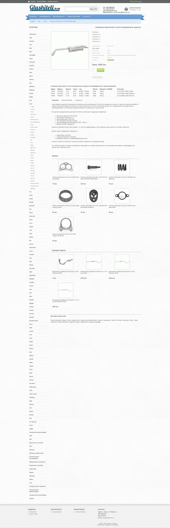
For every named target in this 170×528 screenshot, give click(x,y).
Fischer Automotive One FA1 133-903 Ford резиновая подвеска (94, 206)
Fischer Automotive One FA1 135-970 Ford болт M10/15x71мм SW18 (94, 178)
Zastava (31, 404)
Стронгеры (32, 469)
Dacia (31, 76)
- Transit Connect (34, 183)
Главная (33, 1)
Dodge (31, 97)
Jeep (30, 230)
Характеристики (66, 100)
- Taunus (32, 175)
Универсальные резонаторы (37, 495)
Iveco (30, 223)
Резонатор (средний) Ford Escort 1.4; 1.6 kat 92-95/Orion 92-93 (66, 300)
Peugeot (31, 300)
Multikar (31, 279)
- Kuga (31, 145)
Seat (30, 334)
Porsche (31, 314)
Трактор (32, 476)
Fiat (30, 100)
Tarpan (31, 366)
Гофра (31, 429)
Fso (30, 192)
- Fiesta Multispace (35, 122)
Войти (132, 1)
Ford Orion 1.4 (96, 39)
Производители (45, 16)
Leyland (31, 254)
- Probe (32, 157)
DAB (30, 72)
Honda (31, 202)
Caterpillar (32, 55)
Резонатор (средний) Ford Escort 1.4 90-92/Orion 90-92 (66, 272)
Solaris (31, 348)
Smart (31, 345)
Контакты (86, 16)
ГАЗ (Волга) (32, 422)
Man (30, 261)
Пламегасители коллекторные (34, 457)
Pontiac (31, 310)
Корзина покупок (53, 1)
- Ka (31, 140)
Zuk (30, 408)
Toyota (31, 376)
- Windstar (32, 188)
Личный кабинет (41, 1)
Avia (30, 44)
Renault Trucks (33, 321)
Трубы (31, 479)
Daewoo (31, 79)
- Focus (32, 124)
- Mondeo (32, 150)
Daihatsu (32, 86)
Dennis (31, 93)
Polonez (31, 307)
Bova (30, 51)
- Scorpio (32, 165)
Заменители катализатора (37, 432)
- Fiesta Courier (34, 119)
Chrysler (31, 65)
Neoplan (31, 282)
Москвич (32, 449)
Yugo (30, 401)
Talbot (31, 362)
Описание (55, 100)
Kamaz (31, 237)
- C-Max (32, 106)
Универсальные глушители (37, 486)
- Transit (32, 181)
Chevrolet (32, 62)
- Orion (32, 155)
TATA (31, 369)
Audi (30, 37)
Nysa (30, 289)
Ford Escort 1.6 (96, 34)
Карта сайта (34, 514)
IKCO (31, 212)
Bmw (30, 48)
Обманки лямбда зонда (36, 453)
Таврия (31, 472)
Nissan (31, 286)
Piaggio (31, 303)
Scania (31, 331)
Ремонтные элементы (36, 465)
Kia (30, 240)
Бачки (31, 411)
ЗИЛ (30, 436)
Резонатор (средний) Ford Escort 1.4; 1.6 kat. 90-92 (94, 272)
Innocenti (32, 216)
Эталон (31, 498)
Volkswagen (32, 387)
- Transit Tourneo (34, 186)
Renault (31, 317)
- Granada (32, 137)
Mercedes (32, 268)
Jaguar (31, 226)
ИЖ (30, 439)
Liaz (30, 258)
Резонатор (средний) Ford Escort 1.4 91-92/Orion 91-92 (122, 272)
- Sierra (32, 168)
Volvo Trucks (33, 394)
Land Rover (32, 247)
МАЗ (30, 446)
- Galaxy (32, 134)
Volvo (30, 390)
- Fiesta (32, 117)
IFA (30, 209)
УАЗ (30, 483)
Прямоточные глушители (37, 462)
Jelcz (30, 233)
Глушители (33, 16)
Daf (30, 83)
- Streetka (32, 170)
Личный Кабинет (80, 512)
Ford (30, 104)
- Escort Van (33, 114)
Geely (31, 195)
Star (30, 352)
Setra (30, 338)
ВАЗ (30, 418)
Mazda (31, 265)
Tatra (30, 373)
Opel (30, 296)
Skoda (31, 341)
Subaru (31, 355)
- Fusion (32, 132)
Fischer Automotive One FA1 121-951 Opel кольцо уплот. (66, 206)
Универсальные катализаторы (34, 490)
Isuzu (30, 219)
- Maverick (32, 147)
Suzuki (31, 359)
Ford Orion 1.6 (96, 41)
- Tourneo (32, 178)
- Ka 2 (31, 142)
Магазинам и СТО (58, 16)
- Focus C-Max (34, 127)
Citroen (31, 69)
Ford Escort (95, 32)
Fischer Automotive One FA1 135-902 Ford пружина (122, 178)
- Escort (32, 111)
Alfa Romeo (32, 34)
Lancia (31, 244)
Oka (30, 293)
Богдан (31, 415)
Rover (31, 324)
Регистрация (138, 1)
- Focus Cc (32, 129)
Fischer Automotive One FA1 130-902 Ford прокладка (66, 178)
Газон (31, 425)
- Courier (32, 109)
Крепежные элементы (36, 443)
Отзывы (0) (78, 100)
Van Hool (32, 383)
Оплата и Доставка (74, 16)
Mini (30, 272)
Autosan (31, 41)
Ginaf (31, 199)
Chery (31, 58)
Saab (30, 327)
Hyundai (31, 205)
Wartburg (32, 397)
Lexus (31, 251)
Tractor (31, 380)
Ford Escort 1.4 (96, 36)
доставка (98, 322)
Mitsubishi (32, 275)
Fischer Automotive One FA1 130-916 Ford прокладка (122, 206)
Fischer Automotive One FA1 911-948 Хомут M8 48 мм (64, 235)
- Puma (32, 160)
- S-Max (32, 163)
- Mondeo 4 (33, 152)
